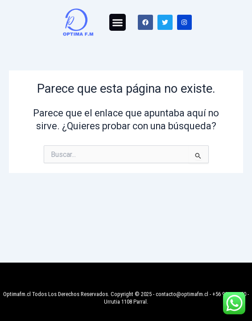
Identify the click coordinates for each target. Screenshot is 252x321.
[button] (117, 22)
